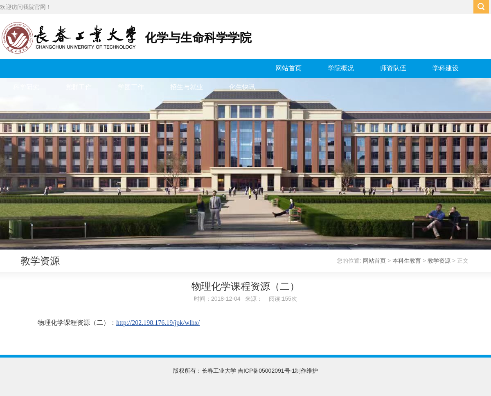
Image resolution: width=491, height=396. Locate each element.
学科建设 (445, 68)
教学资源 (439, 260)
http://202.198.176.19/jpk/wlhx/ (158, 322)
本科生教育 (406, 260)
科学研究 (26, 86)
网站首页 (288, 68)
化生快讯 (242, 86)
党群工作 (78, 86)
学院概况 (341, 68)
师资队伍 (393, 68)
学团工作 (131, 86)
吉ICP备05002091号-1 (266, 370)
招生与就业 (186, 86)
